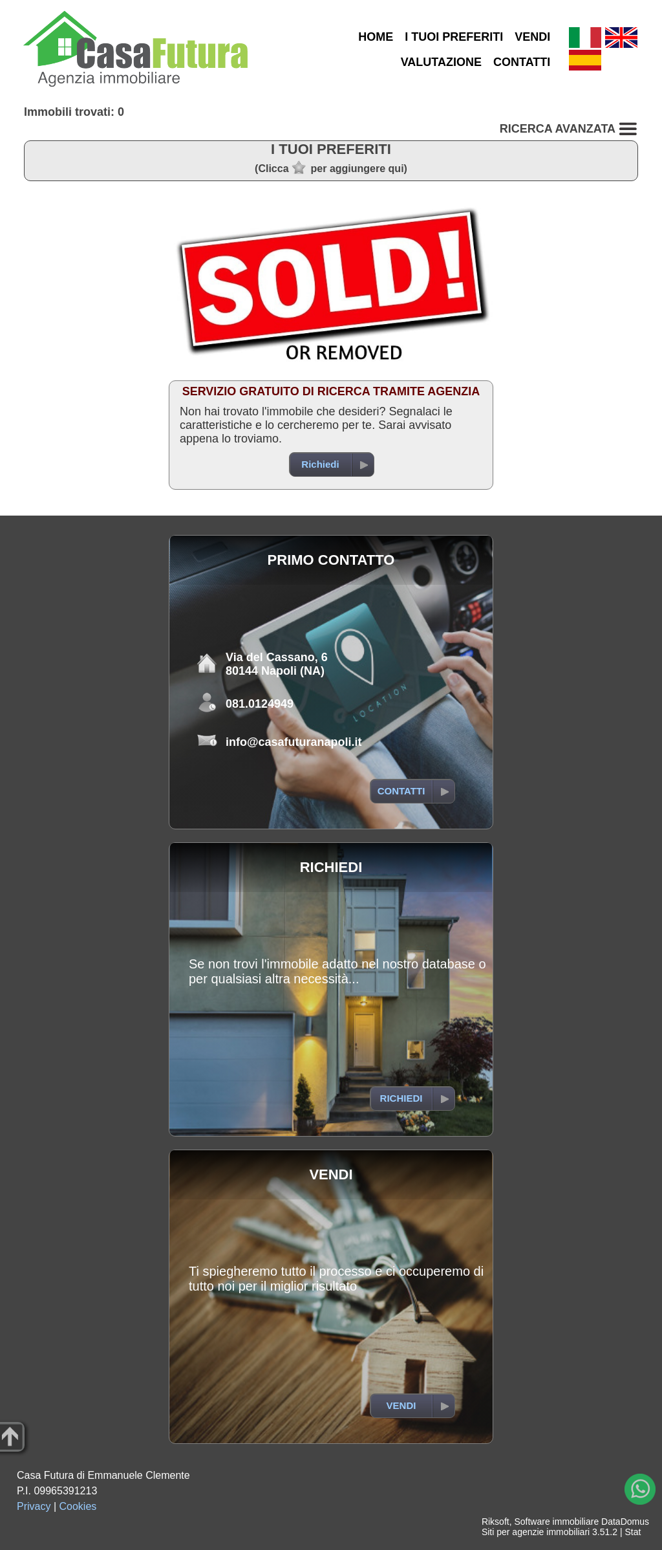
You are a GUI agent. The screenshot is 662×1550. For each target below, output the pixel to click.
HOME (375, 36)
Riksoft (495, 1521)
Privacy (33, 1506)
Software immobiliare (556, 1521)
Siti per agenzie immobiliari (536, 1532)
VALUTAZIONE (441, 62)
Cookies (78, 1506)
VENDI (532, 36)
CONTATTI (521, 62)
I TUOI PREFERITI (454, 36)
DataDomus (625, 1521)
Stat (633, 1532)
